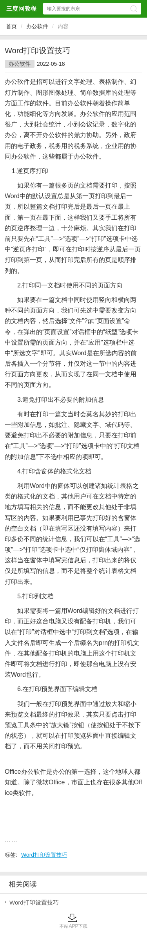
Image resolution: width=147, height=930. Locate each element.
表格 (126, 485)
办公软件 (37, 26)
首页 (11, 26)
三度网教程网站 (21, 8)
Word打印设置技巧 (44, 855)
